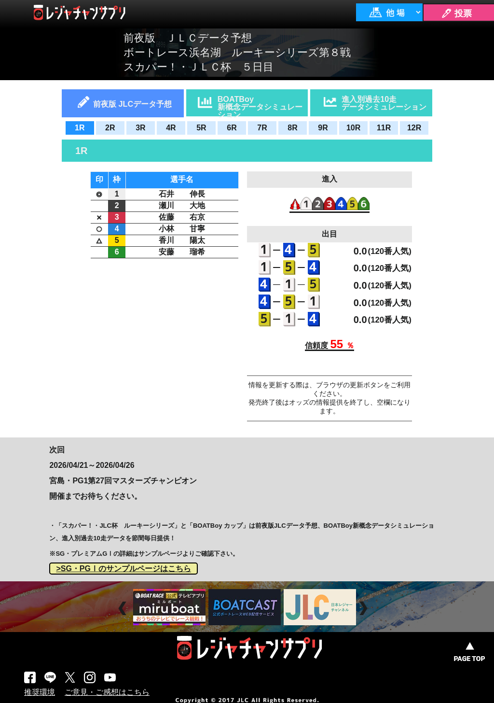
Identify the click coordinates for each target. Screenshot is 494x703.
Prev (124, 608)
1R (79, 128)
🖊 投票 (456, 13)
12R (414, 128)
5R (201, 128)
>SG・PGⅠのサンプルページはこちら (123, 568)
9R (323, 128)
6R (231, 128)
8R (292, 128)
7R (262, 128)
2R (110, 128)
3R (140, 128)
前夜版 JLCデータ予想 (132, 103)
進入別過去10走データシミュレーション (384, 103)
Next (364, 608)
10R (353, 128)
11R (384, 128)
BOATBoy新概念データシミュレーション (260, 105)
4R (171, 128)
